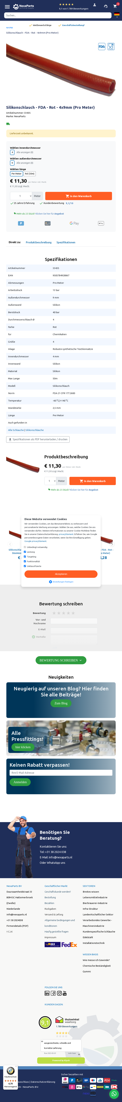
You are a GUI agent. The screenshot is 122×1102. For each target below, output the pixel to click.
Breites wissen (91, 891)
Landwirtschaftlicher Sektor (98, 914)
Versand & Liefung (54, 914)
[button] (117, 15)
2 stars (59, 613)
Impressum (50, 937)
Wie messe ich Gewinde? (96, 960)
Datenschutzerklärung (43, 1081)
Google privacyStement (35, 541)
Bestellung (50, 897)
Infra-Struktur (90, 908)
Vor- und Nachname (40, 621)
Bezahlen (49, 903)
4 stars (68, 613)
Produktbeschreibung (38, 242)
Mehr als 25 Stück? (39, 213)
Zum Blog (61, 703)
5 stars (73, 613)
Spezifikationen (66, 242)
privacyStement (66, 534)
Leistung (31, 552)
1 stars (54, 613)
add (54, 647)
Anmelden (20, 782)
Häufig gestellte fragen (56, 931)
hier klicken (22, 747)
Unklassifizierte (34, 566)
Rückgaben (50, 908)
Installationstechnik (94, 943)
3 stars (63, 613)
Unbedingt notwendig (37, 547)
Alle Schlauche (16, 430)
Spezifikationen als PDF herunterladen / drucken (38, 440)
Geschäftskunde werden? (58, 891)
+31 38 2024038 (15, 920)
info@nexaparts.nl (17, 914)
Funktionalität (33, 561)
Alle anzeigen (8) (25, 152)
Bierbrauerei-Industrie (95, 903)
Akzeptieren (61, 574)
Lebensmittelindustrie (95, 897)
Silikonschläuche (35, 430)
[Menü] (16, 1067)
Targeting (31, 557)
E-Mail (42, 629)
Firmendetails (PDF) (17, 926)
